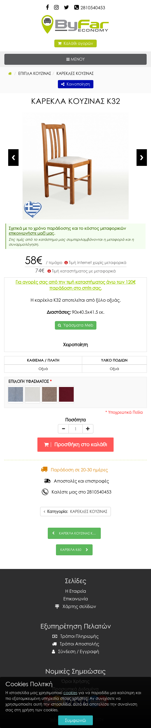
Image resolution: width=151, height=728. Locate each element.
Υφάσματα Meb (78, 325)
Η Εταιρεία (75, 591)
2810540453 (93, 7)
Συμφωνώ (75, 720)
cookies (70, 692)
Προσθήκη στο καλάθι (75, 444)
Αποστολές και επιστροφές (76, 481)
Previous (13, 157)
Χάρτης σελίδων (75, 606)
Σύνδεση (64, 651)
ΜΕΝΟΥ (92, 58)
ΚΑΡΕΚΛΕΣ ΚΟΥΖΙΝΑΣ (75, 511)
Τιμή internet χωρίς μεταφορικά (94, 262)
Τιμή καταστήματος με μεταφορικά (81, 271)
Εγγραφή (89, 651)
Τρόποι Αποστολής (75, 644)
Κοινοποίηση (75, 84)
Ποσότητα (75, 419)
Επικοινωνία (75, 598)
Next (142, 157)
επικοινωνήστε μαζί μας (31, 233)
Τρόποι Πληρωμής (75, 636)
